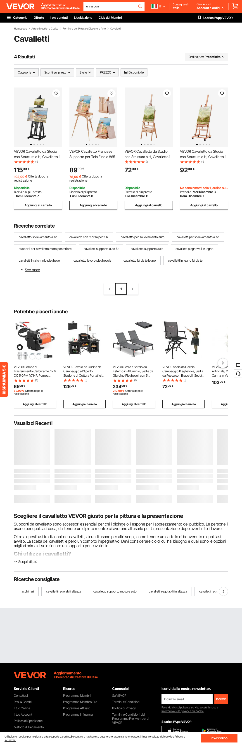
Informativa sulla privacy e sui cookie (182, 711)
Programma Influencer (78, 714)
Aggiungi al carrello (38, 205)
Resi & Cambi (23, 702)
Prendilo (185, 192)
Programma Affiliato (76, 708)
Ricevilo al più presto (28, 192)
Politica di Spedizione (28, 721)
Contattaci (21, 695)
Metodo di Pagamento (29, 727)
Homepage (20, 28)
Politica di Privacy (124, 708)
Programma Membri (77, 695)
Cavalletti (115, 28)
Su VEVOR (119, 695)
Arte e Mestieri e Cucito (44, 28)
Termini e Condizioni (126, 702)
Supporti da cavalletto (33, 524)
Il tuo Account (23, 714)
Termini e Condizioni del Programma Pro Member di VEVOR (130, 718)
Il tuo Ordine (22, 708)
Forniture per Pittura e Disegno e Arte (84, 28)
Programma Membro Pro (80, 702)
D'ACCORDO (219, 738)
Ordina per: (196, 57)
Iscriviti (221, 699)
